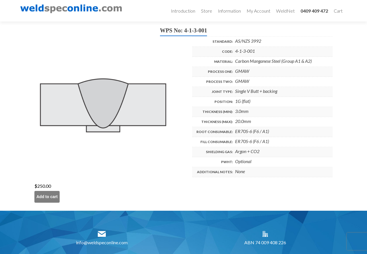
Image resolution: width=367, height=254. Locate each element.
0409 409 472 (314, 10)
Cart (338, 10)
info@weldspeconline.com (102, 242)
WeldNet (285, 10)
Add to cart (47, 196)
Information (229, 10)
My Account (258, 10)
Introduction (183, 10)
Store (206, 10)
